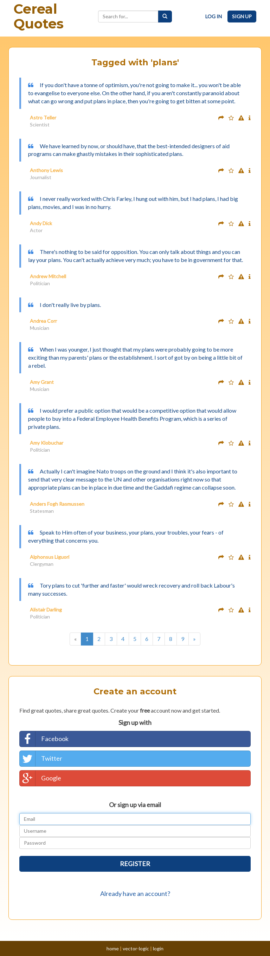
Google (40, 778)
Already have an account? (135, 893)
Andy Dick (41, 223)
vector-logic (136, 948)
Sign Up (242, 16)
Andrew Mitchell (48, 276)
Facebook (44, 739)
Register (135, 863)
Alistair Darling (46, 610)
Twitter (41, 758)
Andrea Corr (43, 321)
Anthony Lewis (46, 170)
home (113, 948)
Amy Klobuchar (46, 443)
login (158, 948)
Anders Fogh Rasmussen (57, 504)
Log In (213, 16)
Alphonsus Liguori (49, 557)
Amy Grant (42, 382)
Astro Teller (43, 117)
